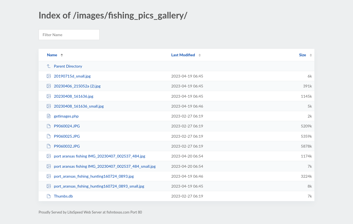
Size (302, 54)
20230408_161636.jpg (69, 96)
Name (52, 54)
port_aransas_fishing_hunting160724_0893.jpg (90, 176)
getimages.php (62, 116)
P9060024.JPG (63, 126)
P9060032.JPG (63, 146)
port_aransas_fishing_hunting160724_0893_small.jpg (95, 186)
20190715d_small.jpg (68, 76)
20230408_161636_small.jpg (75, 106)
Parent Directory (64, 66)
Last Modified (183, 54)
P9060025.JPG (63, 136)
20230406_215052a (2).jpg (73, 86)
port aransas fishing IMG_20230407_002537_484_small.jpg (101, 166)
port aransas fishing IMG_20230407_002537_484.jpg (95, 156)
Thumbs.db (59, 196)
